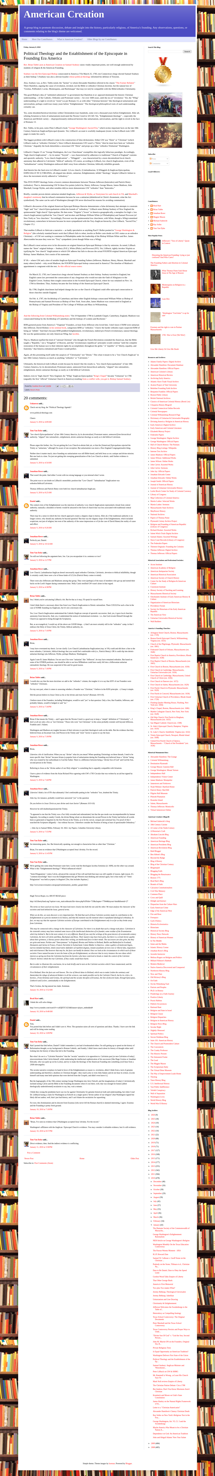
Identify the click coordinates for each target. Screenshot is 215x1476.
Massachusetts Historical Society (163, 594)
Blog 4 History (156, 861)
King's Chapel (100, 376)
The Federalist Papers (158, 543)
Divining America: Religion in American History (169, 422)
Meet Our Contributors (42, 39)
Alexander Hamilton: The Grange (163, 757)
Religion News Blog (158, 1024)
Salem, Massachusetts (159, 803)
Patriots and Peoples (158, 987)
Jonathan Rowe (36, 471)
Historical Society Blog (159, 931)
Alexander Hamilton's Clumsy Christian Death (171, 1411)
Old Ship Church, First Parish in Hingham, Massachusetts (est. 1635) (167, 718)
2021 (153, 1135)
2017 (153, 1150)
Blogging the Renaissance (160, 874)
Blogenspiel (155, 868)
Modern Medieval (157, 964)
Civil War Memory (157, 891)
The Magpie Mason (158, 1064)
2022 (153, 1131)
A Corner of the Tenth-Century (162, 828)
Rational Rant (155, 1007)
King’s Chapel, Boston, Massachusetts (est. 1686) (169, 708)
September (157, 1193)
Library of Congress (158, 494)
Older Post (135, 1158)
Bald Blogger (155, 851)
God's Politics (155, 921)
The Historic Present (158, 1054)
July (155, 1201)
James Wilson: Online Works (161, 461)
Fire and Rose (155, 914)
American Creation (64, 14)
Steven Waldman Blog (159, 1037)
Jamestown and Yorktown (160, 783)
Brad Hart (34, 998)
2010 (153, 1178)
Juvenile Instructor (157, 954)
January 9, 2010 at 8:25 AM (41, 493)
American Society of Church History (164, 578)
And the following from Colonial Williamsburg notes (46, 315)
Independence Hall (157, 773)
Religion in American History (162, 1020)
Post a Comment (33, 1153)
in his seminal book (57, 327)
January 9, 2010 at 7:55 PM (40, 832)
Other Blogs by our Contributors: (102, 39)
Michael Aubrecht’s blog (160, 821)
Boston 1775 (155, 878)
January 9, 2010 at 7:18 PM (40, 669)
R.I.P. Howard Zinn (160, 1254)
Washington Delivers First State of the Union (170, 1355)
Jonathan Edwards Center (160, 475)
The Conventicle (156, 1047)
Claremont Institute (158, 587)
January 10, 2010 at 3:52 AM (41, 990)
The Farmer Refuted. (125, 83)
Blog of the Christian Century (162, 864)
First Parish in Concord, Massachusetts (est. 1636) (170, 694)
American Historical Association (163, 575)
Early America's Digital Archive (162, 425)
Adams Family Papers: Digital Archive (165, 362)
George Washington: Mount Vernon (164, 770)
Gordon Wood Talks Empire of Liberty (168, 1277)
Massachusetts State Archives (162, 508)
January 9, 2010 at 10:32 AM (41, 544)
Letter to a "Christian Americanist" (166, 1408)
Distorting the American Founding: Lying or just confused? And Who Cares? (171, 256)
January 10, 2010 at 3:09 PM (41, 1033)
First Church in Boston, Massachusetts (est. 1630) (169, 667)
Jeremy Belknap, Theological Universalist (169, 1292)
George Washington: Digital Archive (164, 438)
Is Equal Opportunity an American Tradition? (170, 1352)
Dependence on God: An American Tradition (170, 1434)
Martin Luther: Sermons (159, 505)
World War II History (158, 1104)
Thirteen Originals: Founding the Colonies (167, 547)
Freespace (154, 918)
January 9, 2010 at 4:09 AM (41, 422)
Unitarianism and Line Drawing (165, 1299)
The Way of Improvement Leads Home (165, 1074)
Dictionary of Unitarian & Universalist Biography (170, 418)
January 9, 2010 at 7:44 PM (40, 780)
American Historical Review (161, 375)
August (156, 1197)
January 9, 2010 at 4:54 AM (41, 463)
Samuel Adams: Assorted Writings (163, 537)
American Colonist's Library (161, 372)
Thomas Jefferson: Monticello (162, 807)
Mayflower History (158, 511)
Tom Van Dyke (36, 431)
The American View (158, 615)
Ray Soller (157, 225)
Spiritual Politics (157, 1034)
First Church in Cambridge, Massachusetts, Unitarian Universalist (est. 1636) (167, 671)
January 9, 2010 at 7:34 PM (40, 707)
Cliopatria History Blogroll (161, 405)
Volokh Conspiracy (157, 1090)
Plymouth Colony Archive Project (163, 521)
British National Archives (160, 398)
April (155, 1213)
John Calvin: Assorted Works (161, 465)
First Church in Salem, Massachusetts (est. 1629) (169, 685)
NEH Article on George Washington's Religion (171, 1241)
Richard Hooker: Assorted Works (163, 530)
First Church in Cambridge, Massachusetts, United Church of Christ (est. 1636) (170, 677)
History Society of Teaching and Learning (166, 590)
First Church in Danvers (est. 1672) (164, 681)
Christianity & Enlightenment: (165, 1303)
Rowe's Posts (35, 390)
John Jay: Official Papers (160, 471)
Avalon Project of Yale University (163, 385)
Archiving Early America (160, 378)
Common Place (156, 894)
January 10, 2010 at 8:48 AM (41, 1011)
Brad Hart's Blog (157, 881)
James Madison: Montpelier (161, 780)
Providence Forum (157, 606)
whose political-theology (80, 76)
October (156, 1189)
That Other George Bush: (163, 1280)
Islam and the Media (158, 944)
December (157, 1181)
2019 (153, 1143)
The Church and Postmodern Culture (164, 1044)
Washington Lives (157, 1097)
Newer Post (29, 1158)
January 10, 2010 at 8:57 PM (41, 1131)
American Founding (158, 838)
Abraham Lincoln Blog (159, 835)
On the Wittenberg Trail (159, 984)
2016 (153, 1154)
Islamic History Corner (159, 947)
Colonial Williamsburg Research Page (165, 415)
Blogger (129, 1463)
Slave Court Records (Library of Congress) (167, 540)
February (157, 1221)
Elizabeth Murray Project (160, 431)
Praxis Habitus (156, 1001)
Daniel (32, 501)
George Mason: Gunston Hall (162, 767)
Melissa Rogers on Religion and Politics (166, 957)
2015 (153, 1158)
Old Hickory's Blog (158, 977)
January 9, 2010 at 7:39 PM (40, 737)
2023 (153, 1127)
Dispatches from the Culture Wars (163, 904)
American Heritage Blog (160, 841)
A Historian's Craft (157, 831)
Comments (155, 164)
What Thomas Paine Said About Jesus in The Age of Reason (174, 272)
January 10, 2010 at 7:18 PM (41, 1109)
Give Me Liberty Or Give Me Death (164, 349)
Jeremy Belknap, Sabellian (163, 1296)
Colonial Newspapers (158, 411)
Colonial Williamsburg (159, 760)
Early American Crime (159, 908)
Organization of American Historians (164, 602)
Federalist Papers (157, 435)
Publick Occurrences (158, 1004)
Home (24, 39)
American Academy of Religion (162, 568)
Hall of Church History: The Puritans (165, 445)
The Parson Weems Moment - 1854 (166, 1251)
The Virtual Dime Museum (161, 1070)
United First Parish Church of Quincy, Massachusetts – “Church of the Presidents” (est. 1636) (169, 743)
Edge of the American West (161, 911)
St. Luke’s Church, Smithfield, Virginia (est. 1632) (170, 732)
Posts (153, 159)
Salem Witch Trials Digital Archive (164, 533)
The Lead (154, 1060)
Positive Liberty (156, 997)
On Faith (153, 981)
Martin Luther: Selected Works (162, 501)
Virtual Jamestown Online (160, 810)
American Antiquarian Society (162, 571)
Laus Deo (166, 299)
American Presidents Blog (160, 845)
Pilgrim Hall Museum (159, 793)
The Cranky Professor (159, 1050)
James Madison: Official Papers (162, 455)
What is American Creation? (70, 39)
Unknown (34, 404)
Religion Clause (156, 1014)
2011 (153, 1174)
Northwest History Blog (159, 971)
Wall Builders (155, 621)
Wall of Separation (157, 1093)
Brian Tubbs (35, 596)
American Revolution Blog (161, 848)
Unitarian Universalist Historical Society (166, 618)
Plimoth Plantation (157, 797)
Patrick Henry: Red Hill (159, 790)
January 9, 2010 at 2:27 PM (40, 560)
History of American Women (161, 937)
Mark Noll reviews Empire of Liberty (167, 1381)
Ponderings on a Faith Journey (162, 994)
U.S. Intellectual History (160, 1084)
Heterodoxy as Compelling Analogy (167, 1313)
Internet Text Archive (158, 451)
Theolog (153, 1077)
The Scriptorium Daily (159, 1067)
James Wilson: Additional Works (163, 458)
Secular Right (155, 1027)
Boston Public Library (159, 395)
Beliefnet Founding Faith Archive (163, 388)
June (155, 1205)
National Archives (157, 514)
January (156, 1225)
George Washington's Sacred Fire (83, 128)
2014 (153, 1162)
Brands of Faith (156, 884)
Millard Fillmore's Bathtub (160, 961)
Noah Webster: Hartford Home (162, 787)
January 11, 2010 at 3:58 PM (41, 1147)
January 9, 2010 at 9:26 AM (41, 528)
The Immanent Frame (158, 1057)
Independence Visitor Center (161, 777)
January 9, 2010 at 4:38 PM (40, 587)
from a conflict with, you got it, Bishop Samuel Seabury (106, 379)
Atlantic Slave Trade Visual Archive (164, 382)
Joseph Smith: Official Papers (162, 481)
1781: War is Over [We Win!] (173, 335)
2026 (153, 1115)
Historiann (154, 927)
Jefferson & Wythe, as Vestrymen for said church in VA (100, 194)
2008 (153, 1447)
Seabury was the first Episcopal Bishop (41, 74)
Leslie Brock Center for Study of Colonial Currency (170, 491)
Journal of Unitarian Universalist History (166, 488)
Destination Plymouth (159, 763)
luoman (112, 1463)
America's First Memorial (163, 1284)
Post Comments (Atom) (44, 1163)
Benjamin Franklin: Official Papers (164, 392)
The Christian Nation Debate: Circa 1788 (169, 1385)
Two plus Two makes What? (164, 1288)
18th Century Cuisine (158, 825)
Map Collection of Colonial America (164, 498)
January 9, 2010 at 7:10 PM (40, 631)
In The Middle (156, 941)
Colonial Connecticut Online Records (165, 408)
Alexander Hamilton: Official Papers (164, 368)
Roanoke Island (156, 800)
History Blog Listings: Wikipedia (163, 448)
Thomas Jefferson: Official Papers (163, 553)
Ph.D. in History (156, 991)
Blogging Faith (156, 871)
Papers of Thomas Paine (159, 518)
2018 (153, 1146)
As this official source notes (70, 266)
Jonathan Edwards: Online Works (163, 478)
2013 (153, 1166)
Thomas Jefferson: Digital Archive (164, 550)
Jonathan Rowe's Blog (159, 951)
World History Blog (158, 1100)
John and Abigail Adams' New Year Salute (169, 1437)
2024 (153, 1123)
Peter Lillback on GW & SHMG (165, 1372)
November (157, 1185)
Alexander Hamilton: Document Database (166, 365)
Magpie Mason (159, 217)
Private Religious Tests (162, 1348)
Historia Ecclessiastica (159, 924)
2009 (153, 1443)
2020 (153, 1139)
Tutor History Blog (157, 1080)
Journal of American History (161, 485)
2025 (153, 1119)
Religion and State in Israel (161, 1010)
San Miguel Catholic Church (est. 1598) (166, 723)
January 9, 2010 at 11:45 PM (41, 853)
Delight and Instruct (158, 901)
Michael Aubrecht (160, 221)
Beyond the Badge (157, 858)
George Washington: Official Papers (164, 441)
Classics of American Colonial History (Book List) (170, 402)
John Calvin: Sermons (159, 468)
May (155, 1209)
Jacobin (75, 334)
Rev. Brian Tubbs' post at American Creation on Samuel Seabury (51, 64)
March (156, 1217)
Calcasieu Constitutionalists (161, 888)
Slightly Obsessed (157, 1030)
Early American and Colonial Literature (165, 428)
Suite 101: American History (161, 1040)
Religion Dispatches (158, 1017)
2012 (153, 1170)
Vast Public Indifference (159, 1087)
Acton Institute (156, 565)
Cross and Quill (156, 898)
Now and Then (156, 974)
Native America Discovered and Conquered (167, 967)
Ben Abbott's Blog (157, 854)
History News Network (159, 934)
